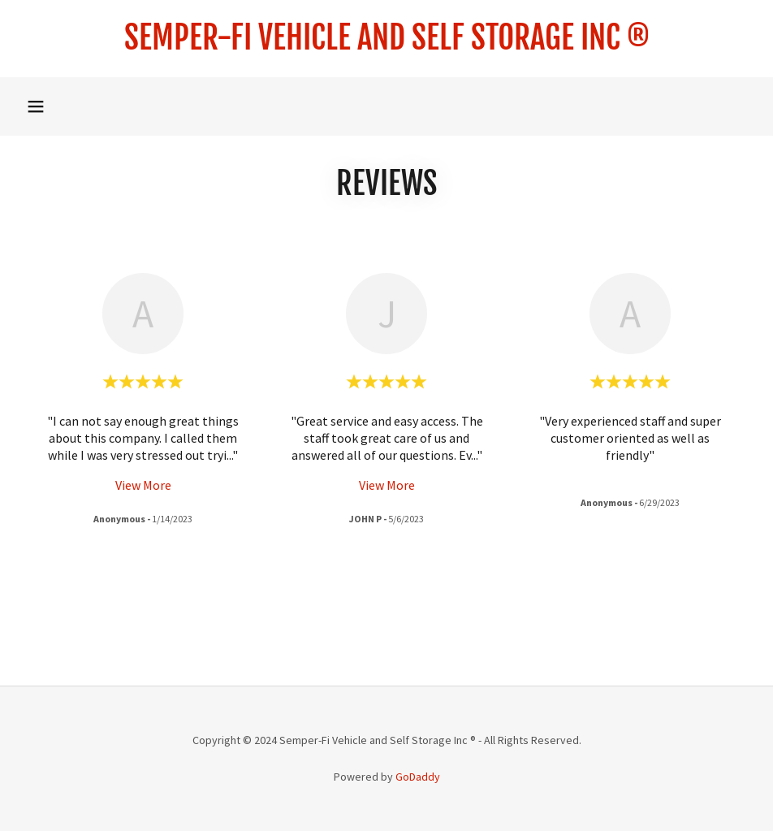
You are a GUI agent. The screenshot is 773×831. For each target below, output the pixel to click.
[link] (386, 45)
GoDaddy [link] (417, 776)
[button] (35, 106)
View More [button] (143, 485)
